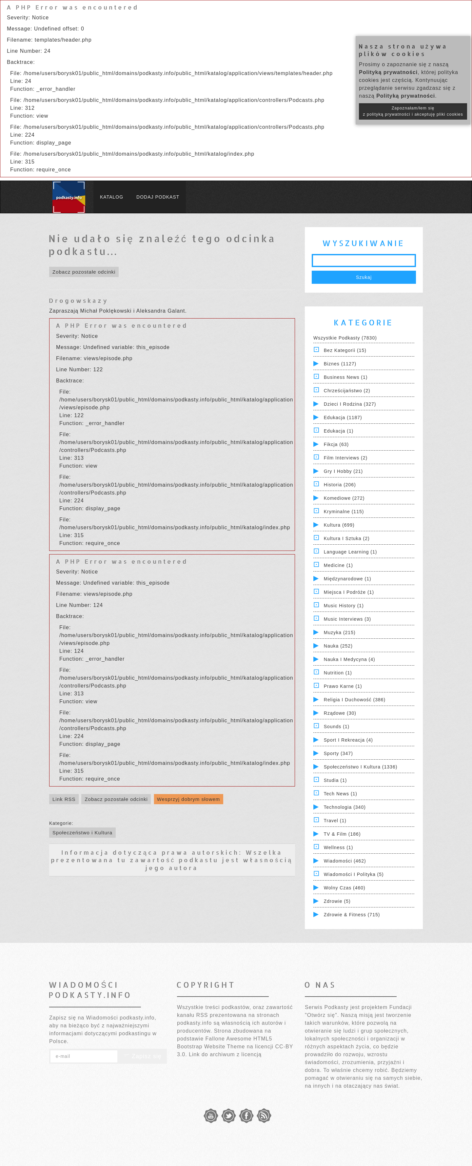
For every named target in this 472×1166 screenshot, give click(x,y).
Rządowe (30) (340, 713)
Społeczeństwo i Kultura (82, 832)
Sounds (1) (336, 726)
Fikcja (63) (336, 444)
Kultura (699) (339, 525)
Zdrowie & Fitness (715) (352, 914)
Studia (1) (335, 780)
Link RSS (64, 799)
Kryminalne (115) (344, 511)
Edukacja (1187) (343, 417)
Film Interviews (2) (345, 457)
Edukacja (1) (339, 431)
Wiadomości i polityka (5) (354, 874)
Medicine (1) (338, 565)
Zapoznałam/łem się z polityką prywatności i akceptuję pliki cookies (413, 111)
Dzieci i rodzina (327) (350, 404)
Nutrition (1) (338, 672)
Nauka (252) (338, 646)
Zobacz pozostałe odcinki (83, 272)
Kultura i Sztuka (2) (347, 538)
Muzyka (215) (340, 632)
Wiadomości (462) (345, 861)
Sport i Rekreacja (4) (348, 740)
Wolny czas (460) (344, 887)
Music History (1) (344, 605)
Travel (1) (335, 820)
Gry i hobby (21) (343, 471)
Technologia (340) (345, 807)
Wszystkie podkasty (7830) (345, 337)
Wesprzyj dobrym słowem (188, 799)
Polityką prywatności (388, 72)
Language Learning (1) (350, 551)
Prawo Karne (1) (343, 686)
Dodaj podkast (157, 197)
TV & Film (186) (342, 834)
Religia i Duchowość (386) (354, 699)
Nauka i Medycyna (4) (349, 659)
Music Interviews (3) (347, 619)
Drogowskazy (78, 300)
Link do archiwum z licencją (225, 1054)
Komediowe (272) (344, 498)
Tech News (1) (340, 793)
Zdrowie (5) (337, 901)
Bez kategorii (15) (345, 350)
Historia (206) (340, 484)
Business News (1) (346, 377)
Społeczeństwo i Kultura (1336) (361, 766)
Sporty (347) (338, 753)
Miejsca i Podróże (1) (349, 592)
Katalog (111, 197)
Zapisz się (142, 1056)
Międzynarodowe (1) (347, 578)
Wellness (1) (338, 847)
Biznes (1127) (340, 363)
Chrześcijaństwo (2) (347, 390)
